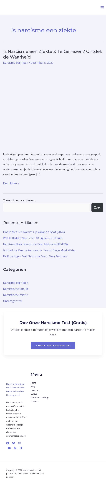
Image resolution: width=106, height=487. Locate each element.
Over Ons (35, 390)
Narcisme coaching (39, 397)
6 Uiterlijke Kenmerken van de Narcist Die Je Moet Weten (39, 250)
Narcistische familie (15, 289)
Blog (33, 386)
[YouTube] (9, 448)
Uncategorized (12, 301)
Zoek (97, 207)
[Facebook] (7, 443)
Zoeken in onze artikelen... (19, 200)
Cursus (34, 393)
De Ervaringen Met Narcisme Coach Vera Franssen (35, 256)
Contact (34, 401)
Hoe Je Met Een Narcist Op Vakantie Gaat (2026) (34, 232)
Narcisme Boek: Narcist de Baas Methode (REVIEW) (35, 244)
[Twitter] (13, 443)
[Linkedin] (21, 448)
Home (33, 382)
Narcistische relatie (15, 295)
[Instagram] (19, 443)
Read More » (11, 183)
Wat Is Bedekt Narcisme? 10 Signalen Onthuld (32, 238)
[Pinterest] (15, 448)
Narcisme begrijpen (15, 62)
